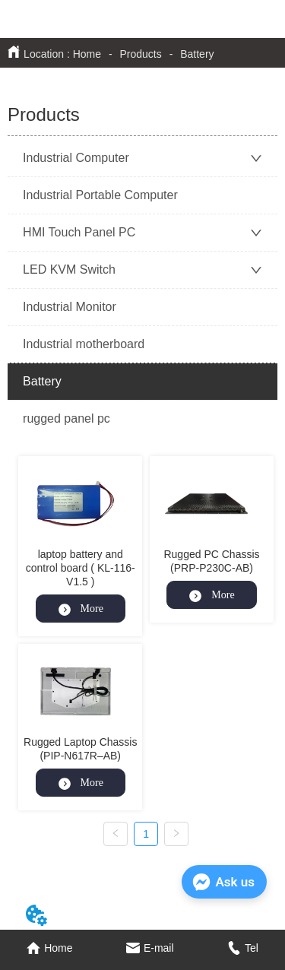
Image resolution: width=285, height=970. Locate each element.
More (80, 608)
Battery (195, 54)
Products (141, 54)
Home (87, 54)
